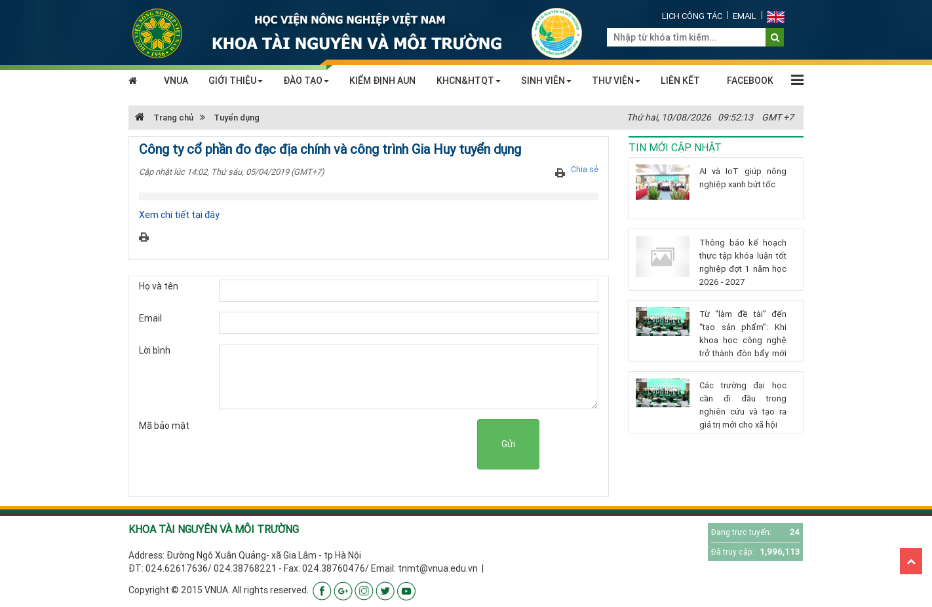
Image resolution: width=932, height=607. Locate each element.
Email (744, 16)
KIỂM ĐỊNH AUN (382, 80)
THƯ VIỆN (616, 80)
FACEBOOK (750, 80)
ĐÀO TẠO (306, 80)
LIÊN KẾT (680, 80)
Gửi (508, 444)
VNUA (176, 80)
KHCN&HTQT (469, 80)
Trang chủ (164, 117)
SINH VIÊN (546, 80)
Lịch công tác (692, 16)
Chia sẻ (584, 169)
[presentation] (377, 444)
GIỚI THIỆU (235, 80)
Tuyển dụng (237, 117)
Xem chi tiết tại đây (179, 215)
